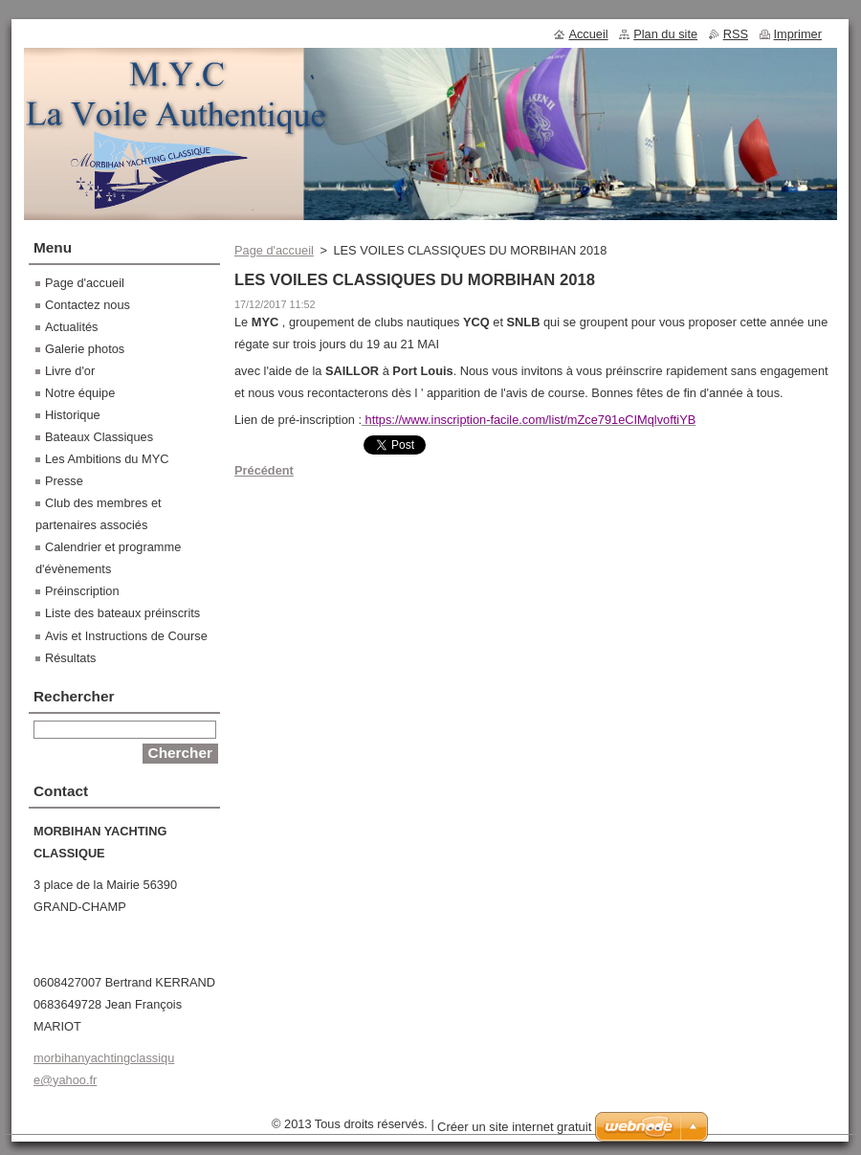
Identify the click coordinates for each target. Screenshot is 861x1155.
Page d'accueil (274, 250)
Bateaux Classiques (99, 437)
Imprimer (798, 34)
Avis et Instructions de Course (126, 636)
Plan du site (665, 34)
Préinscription (82, 591)
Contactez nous (87, 305)
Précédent (264, 470)
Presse (64, 481)
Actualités (71, 327)
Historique (72, 415)
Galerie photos (84, 349)
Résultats (70, 658)
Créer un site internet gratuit (514, 1127)
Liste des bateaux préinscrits (122, 613)
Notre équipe (80, 393)
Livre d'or (70, 371)
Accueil (587, 34)
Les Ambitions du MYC (106, 459)
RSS (735, 34)
